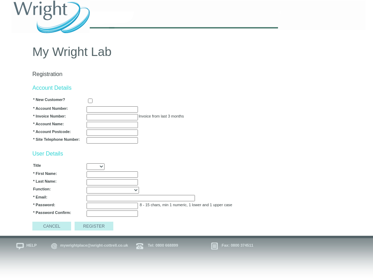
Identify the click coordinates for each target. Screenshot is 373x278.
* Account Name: (48, 124)
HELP (31, 245)
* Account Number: (50, 108)
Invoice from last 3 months (161, 116)
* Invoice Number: (49, 116)
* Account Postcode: (52, 131)
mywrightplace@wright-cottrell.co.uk (94, 245)
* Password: (44, 205)
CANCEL (52, 226)
